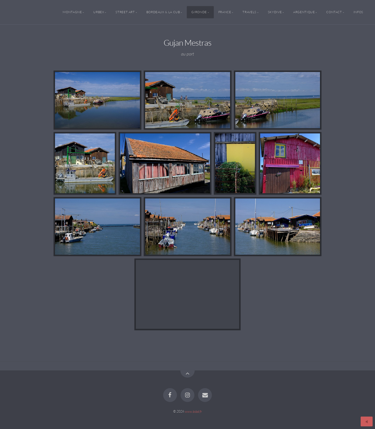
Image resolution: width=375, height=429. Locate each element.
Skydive (275, 12)
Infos (358, 12)
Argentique (304, 12)
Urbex (98, 12)
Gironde (199, 12)
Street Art (125, 12)
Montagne (72, 12)
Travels (249, 12)
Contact (334, 12)
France (224, 12)
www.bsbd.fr (193, 411)
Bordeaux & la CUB (163, 12)
